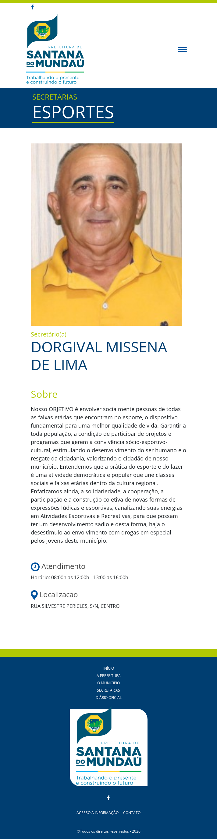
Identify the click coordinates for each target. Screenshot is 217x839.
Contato (132, 812)
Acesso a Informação (97, 812)
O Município (108, 683)
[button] (182, 49)
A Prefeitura (109, 675)
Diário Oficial (109, 697)
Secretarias (108, 690)
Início (108, 668)
